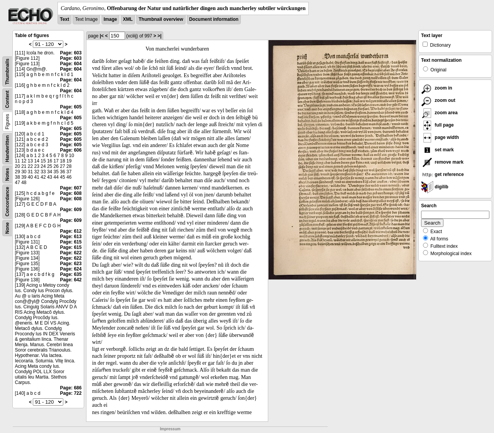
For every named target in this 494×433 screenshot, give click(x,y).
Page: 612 (70, 231)
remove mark (442, 162)
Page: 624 (70, 269)
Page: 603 (70, 53)
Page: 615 (70, 242)
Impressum (170, 429)
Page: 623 (70, 263)
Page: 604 (70, 63)
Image (110, 19)
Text (64, 19)
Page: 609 (70, 209)
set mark (437, 149)
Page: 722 (70, 393)
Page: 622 (70, 252)
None (7, 228)
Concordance (7, 201)
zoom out (438, 100)
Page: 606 (70, 150)
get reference (442, 174)
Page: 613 (70, 236)
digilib (434, 186)
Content (7, 99)
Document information (214, 19)
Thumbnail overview (161, 19)
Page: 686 (70, 388)
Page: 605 (70, 107)
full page (437, 125)
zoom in (436, 88)
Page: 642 (70, 279)
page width (440, 137)
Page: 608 (70, 193)
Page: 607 (70, 188)
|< (101, 36)
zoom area (439, 112)
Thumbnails (7, 72)
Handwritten (7, 148)
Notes (7, 174)
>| (159, 36)
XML (128, 19)
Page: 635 (70, 274)
